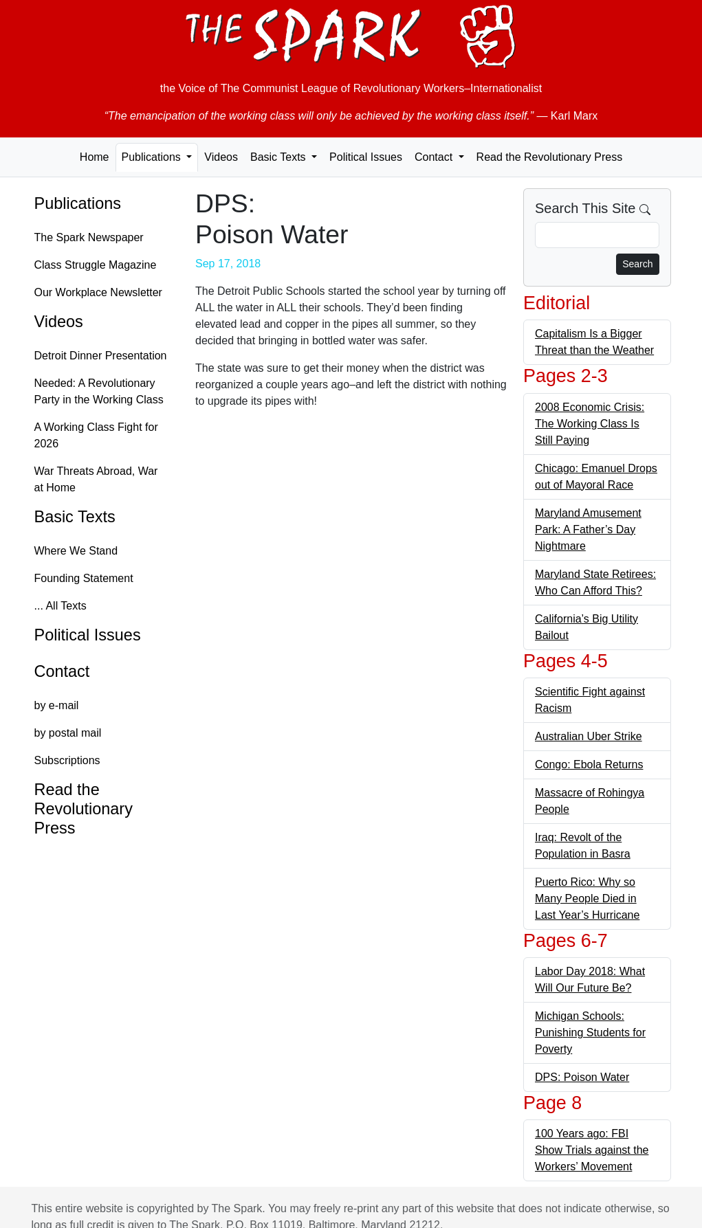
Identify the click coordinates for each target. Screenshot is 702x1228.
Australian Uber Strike (588, 736)
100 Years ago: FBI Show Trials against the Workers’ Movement (591, 1150)
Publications (77, 203)
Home (94, 157)
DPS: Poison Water (582, 1077)
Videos (221, 157)
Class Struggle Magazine (95, 265)
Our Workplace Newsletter (98, 292)
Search (637, 263)
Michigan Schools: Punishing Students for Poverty (590, 1032)
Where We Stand (76, 551)
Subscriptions (67, 760)
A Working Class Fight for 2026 (96, 435)
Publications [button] (153, 157)
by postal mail (68, 733)
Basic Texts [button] (279, 157)
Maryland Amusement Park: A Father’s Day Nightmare (588, 529)
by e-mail (56, 705)
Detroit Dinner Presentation (100, 355)
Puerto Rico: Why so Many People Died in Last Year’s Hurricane (587, 898)
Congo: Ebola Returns (589, 764)
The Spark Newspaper (89, 237)
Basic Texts (75, 517)
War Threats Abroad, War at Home (96, 479)
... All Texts (60, 606)
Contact (62, 671)
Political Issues (365, 157)
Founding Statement (83, 578)
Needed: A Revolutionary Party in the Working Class (99, 391)
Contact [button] (435, 157)
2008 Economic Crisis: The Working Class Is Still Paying (589, 423)
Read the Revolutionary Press (549, 157)
